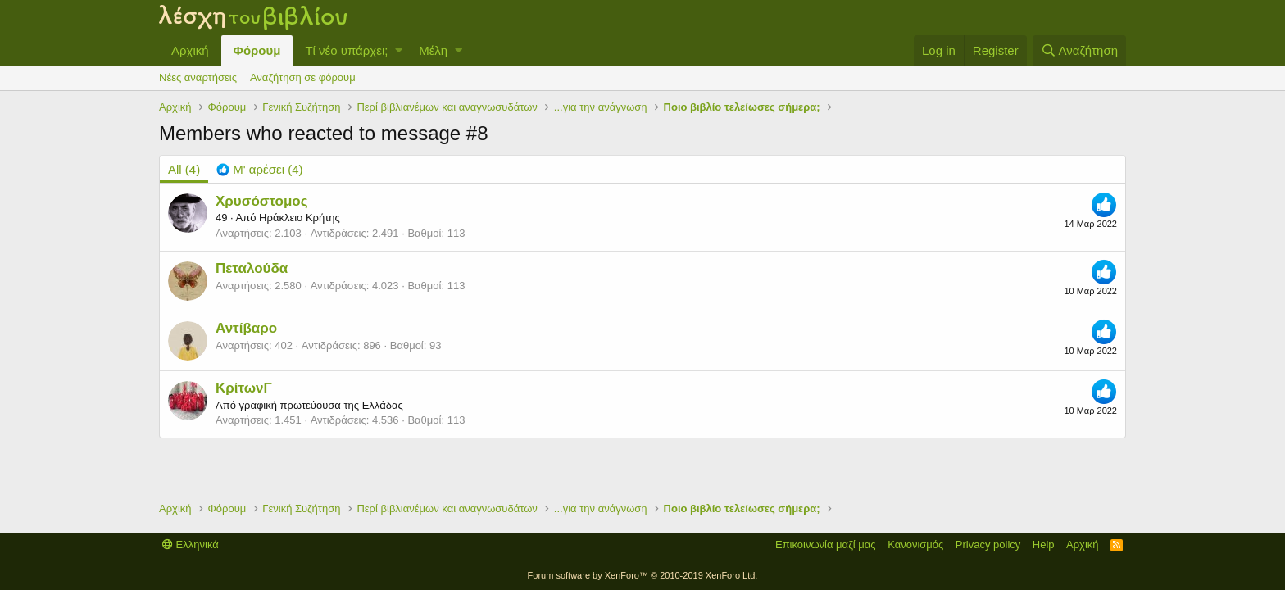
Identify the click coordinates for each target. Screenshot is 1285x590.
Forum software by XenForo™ (643, 575)
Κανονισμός (915, 544)
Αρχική (190, 50)
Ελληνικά (190, 544)
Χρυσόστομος (262, 201)
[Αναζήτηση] (1079, 50)
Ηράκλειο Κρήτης (299, 217)
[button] (398, 50)
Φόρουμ (257, 50)
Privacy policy (988, 544)
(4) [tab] (184, 169)
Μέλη (433, 50)
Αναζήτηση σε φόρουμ (303, 77)
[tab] (259, 169)
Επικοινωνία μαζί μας (825, 544)
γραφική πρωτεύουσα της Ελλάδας (320, 405)
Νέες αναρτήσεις (198, 77)
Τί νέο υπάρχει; (346, 50)
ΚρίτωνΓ (244, 388)
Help (1044, 544)
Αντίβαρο (246, 328)
